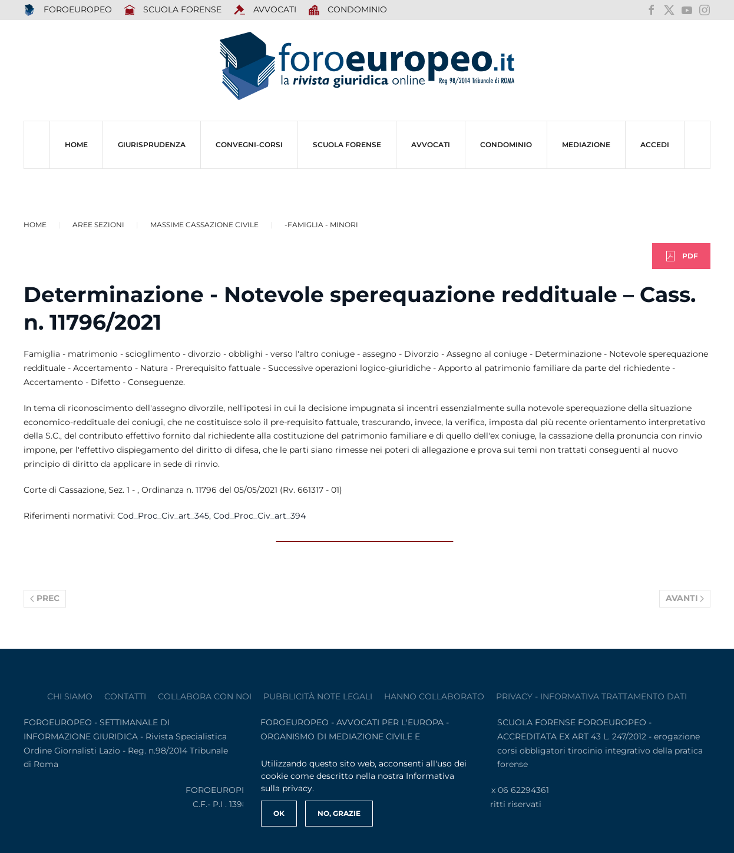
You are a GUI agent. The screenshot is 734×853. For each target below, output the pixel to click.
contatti (125, 696)
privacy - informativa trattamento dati (591, 696)
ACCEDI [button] (654, 144)
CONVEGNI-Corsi (249, 144)
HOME (76, 144)
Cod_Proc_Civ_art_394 (259, 515)
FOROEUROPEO (68, 10)
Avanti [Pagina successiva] (685, 598)
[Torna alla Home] (367, 66)
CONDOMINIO (506, 144)
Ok (279, 813)
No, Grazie (339, 813)
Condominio (348, 10)
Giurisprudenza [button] (152, 144)
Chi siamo (69, 696)
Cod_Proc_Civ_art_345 (163, 515)
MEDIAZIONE (586, 144)
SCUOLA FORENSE (173, 10)
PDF (681, 256)
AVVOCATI (264, 10)
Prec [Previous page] (44, 598)
